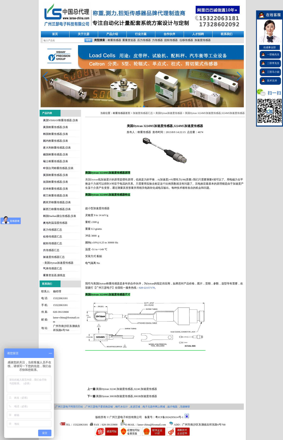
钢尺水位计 (121, 406)
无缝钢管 (185, 406)
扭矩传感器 (171, 40)
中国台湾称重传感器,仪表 (58, 168)
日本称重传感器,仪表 (55, 188)
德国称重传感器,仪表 (55, 154)
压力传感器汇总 (52, 229)
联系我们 (226, 34)
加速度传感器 (202, 40)
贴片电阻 (172, 406)
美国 (91, 179)
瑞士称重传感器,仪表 (55, 161)
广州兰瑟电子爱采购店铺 (99, 406)
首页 (55, 34)
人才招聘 (198, 34)
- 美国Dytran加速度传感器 (58, 262)
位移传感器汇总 (52, 236)
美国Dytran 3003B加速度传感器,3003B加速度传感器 (126, 396)
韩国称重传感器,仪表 (55, 133)
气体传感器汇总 (52, 268)
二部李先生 (273, 63)
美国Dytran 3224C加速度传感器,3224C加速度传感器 (126, 388)
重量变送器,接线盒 (54, 275)
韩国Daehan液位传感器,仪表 (59, 216)
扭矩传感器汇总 (52, 243)
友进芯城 (135, 406)
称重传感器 (114, 40)
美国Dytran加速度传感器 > (170, 113)
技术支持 (272, 80)
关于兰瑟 (83, 34)
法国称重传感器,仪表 (55, 181)
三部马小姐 (273, 71)
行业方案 (141, 34)
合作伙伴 (169, 34)
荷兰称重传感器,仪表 (55, 195)
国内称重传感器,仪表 (55, 140)
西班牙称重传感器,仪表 (57, 202)
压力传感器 (144, 40)
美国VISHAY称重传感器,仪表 (60, 120)
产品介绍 (112, 34)
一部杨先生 (273, 54)
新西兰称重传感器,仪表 (57, 209)
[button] (239, 76)
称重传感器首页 (121, 113)
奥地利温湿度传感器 (55, 222)
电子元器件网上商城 (154, 406)
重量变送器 (129, 40)
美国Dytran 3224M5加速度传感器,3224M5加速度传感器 (215, 113)
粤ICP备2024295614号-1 (169, 417)
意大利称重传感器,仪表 (57, 147)
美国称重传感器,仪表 (55, 127)
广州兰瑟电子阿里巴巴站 (69, 406)
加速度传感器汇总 (54, 257)
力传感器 (157, 40)
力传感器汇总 (51, 250)
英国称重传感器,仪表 (55, 174)
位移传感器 (186, 40)
